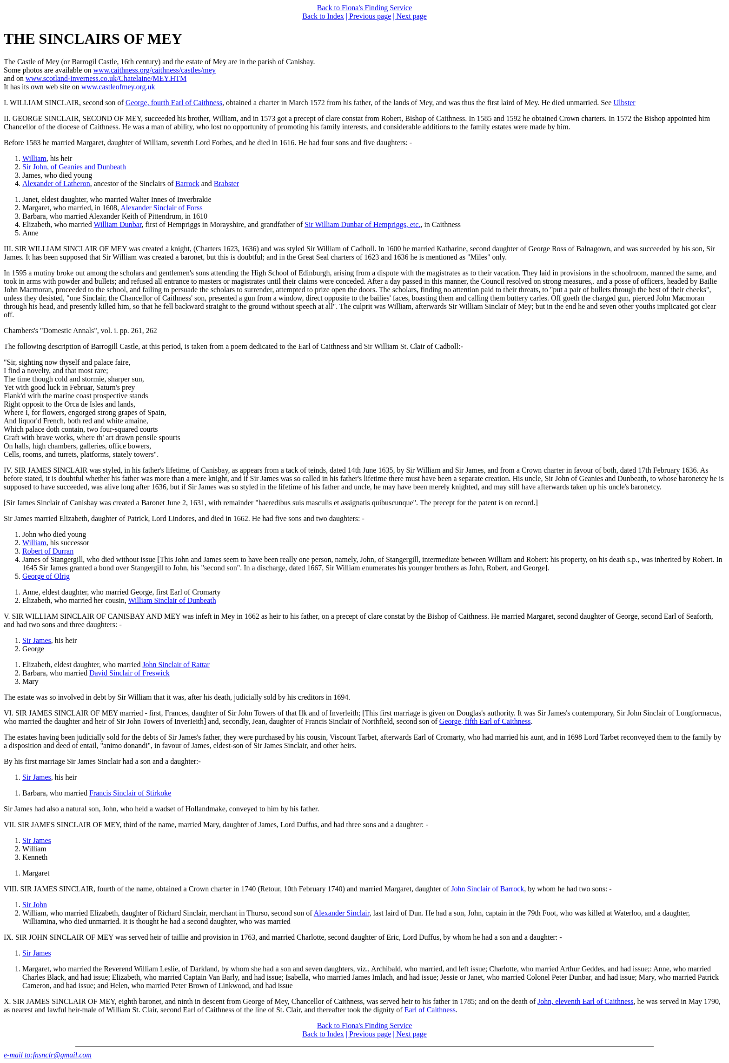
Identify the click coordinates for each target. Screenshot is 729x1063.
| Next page (410, 16)
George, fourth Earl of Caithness (174, 103)
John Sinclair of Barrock (487, 889)
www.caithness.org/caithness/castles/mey (154, 70)
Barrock (187, 183)
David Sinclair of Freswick (129, 673)
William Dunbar (117, 224)
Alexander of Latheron (56, 183)
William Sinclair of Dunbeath (172, 600)
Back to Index (323, 16)
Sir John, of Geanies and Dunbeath (74, 167)
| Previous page (368, 16)
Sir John (34, 905)
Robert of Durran (47, 551)
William (34, 158)
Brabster (226, 183)
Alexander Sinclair (342, 913)
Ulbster (624, 103)
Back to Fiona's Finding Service (364, 8)
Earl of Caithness (430, 1010)
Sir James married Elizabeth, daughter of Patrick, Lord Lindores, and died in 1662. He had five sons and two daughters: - (184, 518)
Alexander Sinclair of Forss (161, 208)
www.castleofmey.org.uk (118, 87)
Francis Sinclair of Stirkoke (130, 793)
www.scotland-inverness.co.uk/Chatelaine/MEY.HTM (106, 78)
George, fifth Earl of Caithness (485, 721)
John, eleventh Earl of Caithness (585, 1001)
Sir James (36, 640)
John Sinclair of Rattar (175, 665)
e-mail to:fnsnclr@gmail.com (48, 1055)
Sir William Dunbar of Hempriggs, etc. (362, 224)
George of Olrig (46, 576)
